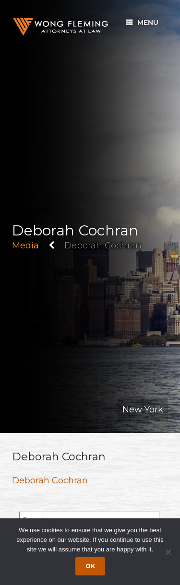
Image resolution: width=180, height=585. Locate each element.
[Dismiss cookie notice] (168, 552)
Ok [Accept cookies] (90, 566)
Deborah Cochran (50, 480)
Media (25, 245)
